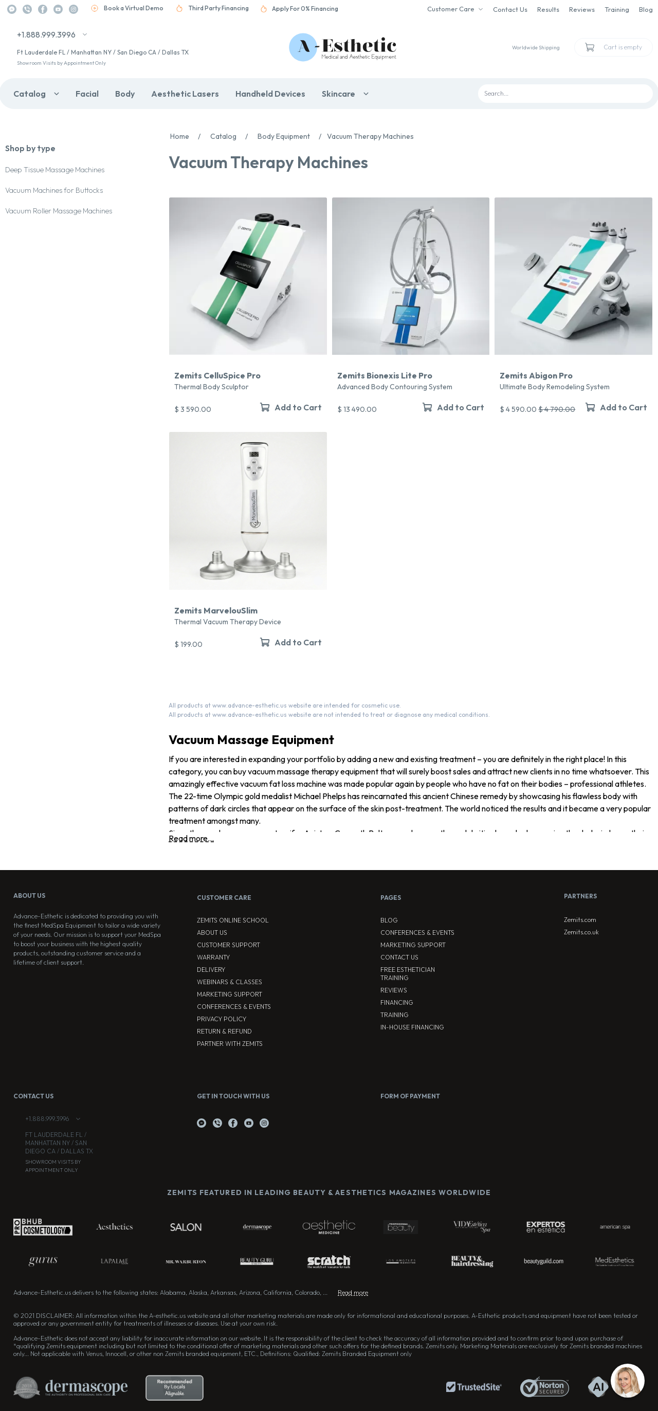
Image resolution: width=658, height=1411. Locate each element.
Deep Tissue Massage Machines (54, 169)
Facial (87, 93)
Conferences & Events (234, 1006)
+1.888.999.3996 (46, 34)
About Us (212, 932)
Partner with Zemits (230, 1043)
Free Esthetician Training (407, 974)
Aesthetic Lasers (185, 93)
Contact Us (510, 9)
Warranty (213, 957)
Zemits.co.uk (581, 932)
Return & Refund (224, 1031)
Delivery (211, 969)
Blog (646, 9)
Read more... (191, 838)
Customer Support (228, 945)
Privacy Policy (221, 1019)
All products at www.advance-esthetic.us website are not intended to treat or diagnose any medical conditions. (329, 714)
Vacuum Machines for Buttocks (54, 190)
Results (548, 9)
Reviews (582, 9)
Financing (396, 1002)
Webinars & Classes (229, 982)
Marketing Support (229, 994)
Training (617, 9)
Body (125, 93)
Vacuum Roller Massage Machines (58, 210)
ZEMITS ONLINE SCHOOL (233, 920)
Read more (353, 1292)
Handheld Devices (270, 93)
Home (188, 136)
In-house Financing (412, 1027)
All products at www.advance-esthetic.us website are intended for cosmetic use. (285, 705)
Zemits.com (580, 920)
